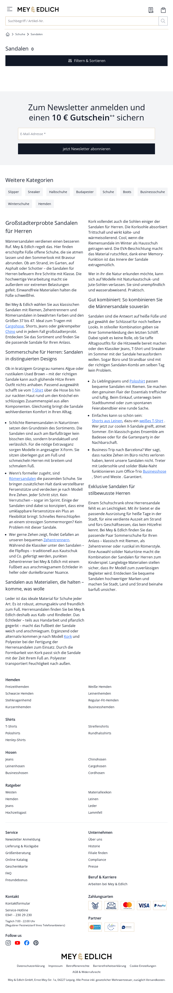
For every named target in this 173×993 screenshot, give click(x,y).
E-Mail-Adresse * (33, 134)
